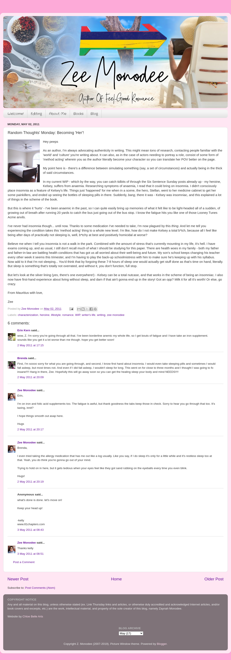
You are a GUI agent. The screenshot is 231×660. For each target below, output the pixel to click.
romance (68, 315)
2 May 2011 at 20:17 (30, 429)
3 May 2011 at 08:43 (30, 529)
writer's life (88, 315)
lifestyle (56, 315)
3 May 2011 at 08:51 (30, 553)
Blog (94, 113)
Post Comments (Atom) (40, 587)
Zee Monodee (26, 390)
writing (101, 315)
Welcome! (15, 113)
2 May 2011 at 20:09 (30, 377)
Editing (36, 113)
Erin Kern (23, 330)
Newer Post (17, 579)
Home (116, 579)
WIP (77, 315)
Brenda (22, 358)
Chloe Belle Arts (32, 616)
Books (78, 113)
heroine (44, 315)
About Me (57, 113)
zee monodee (115, 315)
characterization (28, 315)
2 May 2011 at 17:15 (30, 345)
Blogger (162, 643)
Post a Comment (24, 562)
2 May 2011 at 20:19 (30, 481)
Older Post (214, 579)
